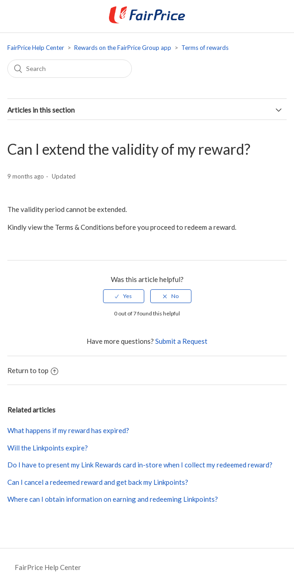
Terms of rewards (205, 47)
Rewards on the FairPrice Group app (122, 47)
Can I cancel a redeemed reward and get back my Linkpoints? (97, 482)
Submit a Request (181, 341)
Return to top (32, 370)
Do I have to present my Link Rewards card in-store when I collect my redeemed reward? (139, 465)
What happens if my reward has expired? (68, 430)
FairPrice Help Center (35, 47)
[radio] (123, 296)
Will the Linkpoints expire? (47, 448)
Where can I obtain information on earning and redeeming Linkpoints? (112, 499)
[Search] (69, 69)
